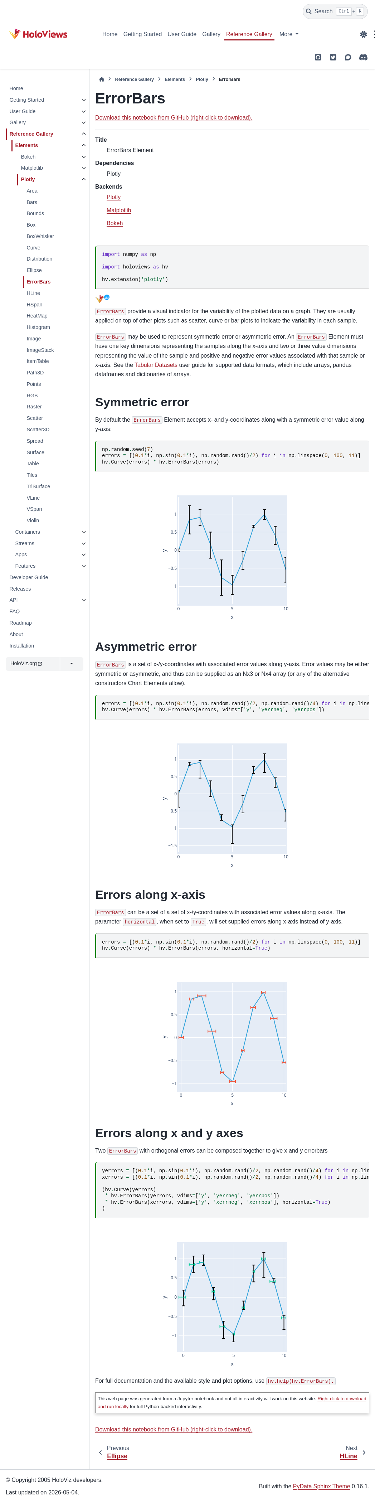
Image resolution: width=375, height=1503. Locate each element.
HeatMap (36, 316)
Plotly (28, 179)
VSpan (34, 509)
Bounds (35, 213)
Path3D (35, 372)
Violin (32, 520)
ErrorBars (38, 282)
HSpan (34, 304)
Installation (21, 646)
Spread (34, 441)
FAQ (14, 611)
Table (32, 463)
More (286, 34)
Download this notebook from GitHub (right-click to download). (173, 118)
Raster (34, 406)
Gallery (211, 34)
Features (25, 566)
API (13, 600)
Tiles (31, 475)
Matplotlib (32, 168)
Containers (27, 532)
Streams (24, 543)
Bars (31, 202)
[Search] (335, 11)
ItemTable (37, 361)
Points (33, 384)
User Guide (181, 34)
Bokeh (28, 157)
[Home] (101, 79)
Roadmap (20, 623)
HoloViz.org (26, 663)
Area (31, 191)
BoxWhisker (40, 236)
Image (33, 338)
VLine (33, 498)
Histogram (38, 327)
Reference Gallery (249, 34)
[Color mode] (363, 34)
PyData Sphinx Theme (321, 1486)
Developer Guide (28, 577)
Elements (26, 145)
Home (110, 34)
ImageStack (40, 350)
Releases (20, 589)
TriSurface (38, 486)
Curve (33, 248)
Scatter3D (37, 429)
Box (30, 225)
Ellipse (34, 270)
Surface (35, 452)
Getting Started (142, 34)
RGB (32, 395)
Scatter (34, 418)
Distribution (39, 259)
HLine (33, 293)
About (16, 634)
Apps (21, 554)
